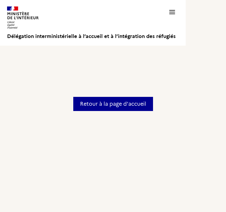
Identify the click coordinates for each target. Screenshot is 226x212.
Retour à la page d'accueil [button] (113, 104)
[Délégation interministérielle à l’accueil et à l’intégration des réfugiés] (91, 23)
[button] (172, 23)
